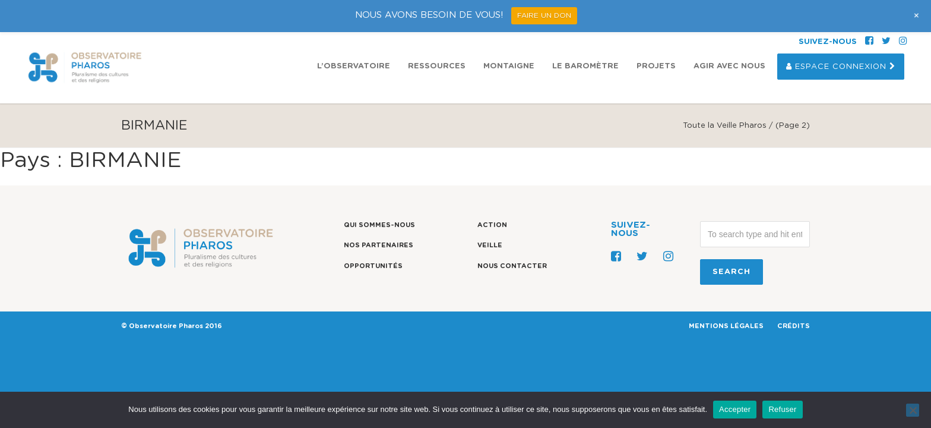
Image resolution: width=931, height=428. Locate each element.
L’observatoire (353, 34)
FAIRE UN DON (544, 15)
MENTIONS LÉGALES (726, 326)
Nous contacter (512, 266)
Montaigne (508, 34)
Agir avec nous (729, 34)
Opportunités (373, 266)
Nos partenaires (378, 245)
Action (492, 225)
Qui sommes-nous (379, 225)
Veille (489, 245)
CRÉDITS (793, 326)
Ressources (437, 34)
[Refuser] (912, 410)
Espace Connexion (840, 34)
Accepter (734, 409)
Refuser (782, 409)
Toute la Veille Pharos (725, 126)
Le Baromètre (585, 34)
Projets (656, 34)
